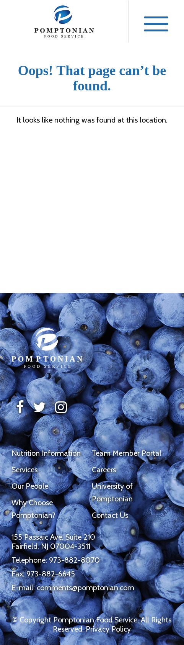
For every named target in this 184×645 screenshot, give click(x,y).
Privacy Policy (108, 629)
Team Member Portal (126, 453)
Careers (104, 469)
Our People (29, 486)
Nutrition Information (46, 453)
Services (24, 469)
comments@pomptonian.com (85, 587)
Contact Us (110, 515)
